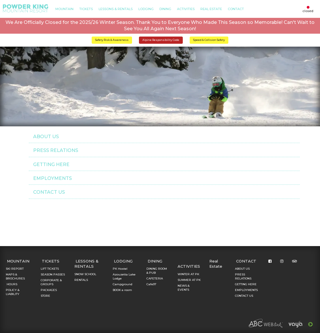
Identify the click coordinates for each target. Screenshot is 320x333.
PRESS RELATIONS (55, 150)
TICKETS (86, 9)
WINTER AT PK (188, 274)
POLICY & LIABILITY (12, 292)
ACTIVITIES (186, 9)
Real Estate (211, 9)
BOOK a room (122, 290)
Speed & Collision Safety (209, 39)
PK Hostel (120, 269)
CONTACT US (49, 192)
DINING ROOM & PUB (156, 271)
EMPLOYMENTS (52, 178)
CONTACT (236, 9)
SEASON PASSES (53, 274)
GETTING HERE (51, 164)
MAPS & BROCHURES (15, 276)
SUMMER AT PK (189, 280)
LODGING (146, 9)
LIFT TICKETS (50, 269)
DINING (165, 9)
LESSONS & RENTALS (116, 9)
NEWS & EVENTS (183, 288)
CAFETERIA (154, 278)
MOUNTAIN (64, 9)
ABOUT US (46, 136)
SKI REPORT (15, 269)
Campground (122, 284)
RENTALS (81, 280)
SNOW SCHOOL (85, 274)
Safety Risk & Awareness (112, 39)
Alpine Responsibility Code (160, 39)
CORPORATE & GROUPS (51, 282)
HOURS (11, 284)
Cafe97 (151, 284)
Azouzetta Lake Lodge (124, 276)
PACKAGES (49, 290)
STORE (45, 296)
